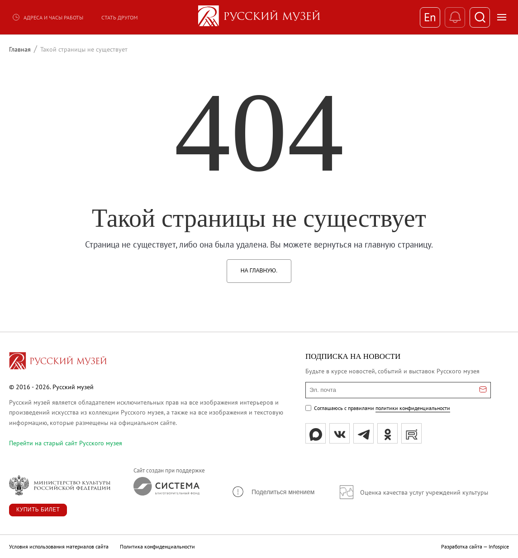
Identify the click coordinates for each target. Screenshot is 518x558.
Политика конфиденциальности (157, 546)
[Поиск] (480, 17)
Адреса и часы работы (47, 17)
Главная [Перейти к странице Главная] (20, 49)
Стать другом (119, 17)
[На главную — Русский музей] (259, 17)
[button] (272, 491)
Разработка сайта (461, 546)
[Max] (315, 433)
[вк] (339, 433)
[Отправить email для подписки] (482, 390)
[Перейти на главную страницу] (58, 362)
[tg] (363, 433)
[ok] (387, 433)
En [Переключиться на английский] (430, 17)
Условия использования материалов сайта (59, 546)
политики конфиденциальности (412, 408)
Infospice (499, 546)
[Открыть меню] (501, 17)
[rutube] (411, 433)
